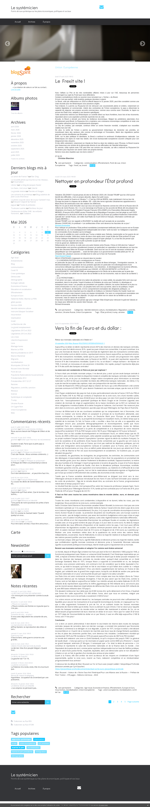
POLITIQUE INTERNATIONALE (91, 343)
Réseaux (14, 391)
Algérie (24, 471)
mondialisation (17, 362)
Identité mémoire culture (21, 308)
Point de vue (16, 372)
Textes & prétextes (27, 205)
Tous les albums (16, 113)
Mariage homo (17, 346)
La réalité (25, 511)
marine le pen (18, 747)
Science (14, 394)
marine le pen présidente (22, 751)
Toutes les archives (18, 159)
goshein (14, 429)
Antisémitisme (16, 261)
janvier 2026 (16, 136)
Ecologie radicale (18, 283)
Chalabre (27, 213)
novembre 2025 (17, 142)
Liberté (34, 188)
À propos (46, 21)
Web (13, 413)
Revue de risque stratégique (22, 675)
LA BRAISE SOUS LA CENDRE (22, 686)
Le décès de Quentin (19, 656)
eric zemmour (44, 743)
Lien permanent (63, 163)
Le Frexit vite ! (70, 81)
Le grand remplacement (20, 327)
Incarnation (19, 182)
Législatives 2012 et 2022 (21, 331)
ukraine (121, 312)
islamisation (39, 739)
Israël (13, 321)
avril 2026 (15, 127)
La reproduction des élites (21, 625)
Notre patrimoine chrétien (32, 429)
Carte (15, 532)
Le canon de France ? (19, 176)
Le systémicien (24, 7)
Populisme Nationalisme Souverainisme (27, 375)
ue (80, 165)
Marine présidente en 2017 (22, 353)
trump (114, 312)
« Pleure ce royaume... (19, 604)
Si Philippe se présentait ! (31, 452)
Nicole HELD (16, 460)
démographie (17, 756)
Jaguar (13, 205)
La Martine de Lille (18, 324)
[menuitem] (17, 21)
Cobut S (14, 479)
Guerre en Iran (17, 635)
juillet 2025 (15, 155)
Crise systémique (18, 274)
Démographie (16, 280)
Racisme (14, 384)
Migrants (14, 359)
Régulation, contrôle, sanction (23, 388)
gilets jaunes (16, 302)
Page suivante (133, 701)
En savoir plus (103, 805)
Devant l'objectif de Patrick (25, 202)
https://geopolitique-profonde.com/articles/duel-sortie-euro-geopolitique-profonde (89, 669)
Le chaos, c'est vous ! (19, 188)
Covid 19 (14, 270)
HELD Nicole (16, 521)
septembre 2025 (17, 149)
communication (17, 267)
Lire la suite (15, 89)
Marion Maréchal (18, 356)
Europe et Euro (17, 296)
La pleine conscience (19, 665)
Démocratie (15, 277)
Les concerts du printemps (22, 194)
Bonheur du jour (36, 208)
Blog (13, 264)
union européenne (27, 743)
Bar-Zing (35, 176)
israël (14, 743)
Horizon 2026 (16, 305)
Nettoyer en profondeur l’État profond (94, 181)
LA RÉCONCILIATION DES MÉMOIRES (26, 593)
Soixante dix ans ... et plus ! (21, 614)
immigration (41, 751)
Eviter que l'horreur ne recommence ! (30, 440)
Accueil (18, 21)
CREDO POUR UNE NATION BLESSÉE (26, 646)
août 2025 (15, 152)
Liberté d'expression (19, 340)
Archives (31, 21)
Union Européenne (18, 410)
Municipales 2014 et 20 (20, 365)
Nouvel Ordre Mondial (20, 369)
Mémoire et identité (29, 500)
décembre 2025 (17, 139)
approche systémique (21, 739)
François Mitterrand (29, 479)
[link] (62, 225)
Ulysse (23, 490)
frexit (76, 165)
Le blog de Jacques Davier (30, 185)
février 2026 (16, 133)
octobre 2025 (16, 146)
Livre (13, 343)
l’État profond (105, 312)
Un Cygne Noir (17, 407)
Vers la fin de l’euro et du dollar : (88, 328)
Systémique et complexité (21, 397)
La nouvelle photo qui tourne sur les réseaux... (30, 180)
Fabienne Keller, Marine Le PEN (24, 299)
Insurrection (16, 315)
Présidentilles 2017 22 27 (21, 381)
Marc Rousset (73, 343)
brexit (84, 165)
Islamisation (16, 318)
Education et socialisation (21, 289)
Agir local (14, 258)
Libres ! (14, 185)
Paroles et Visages (36, 191)
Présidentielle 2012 (18, 378)
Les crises (15, 337)
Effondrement (16, 293)
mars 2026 (15, 130)
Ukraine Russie (17, 403)
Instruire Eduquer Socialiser (22, 312)
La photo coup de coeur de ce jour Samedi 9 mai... (31, 200)
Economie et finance (19, 286)
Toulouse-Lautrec (18, 208)
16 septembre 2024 (61, 343)
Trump (14, 400)
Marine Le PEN (17, 350)
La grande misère (18, 191)
